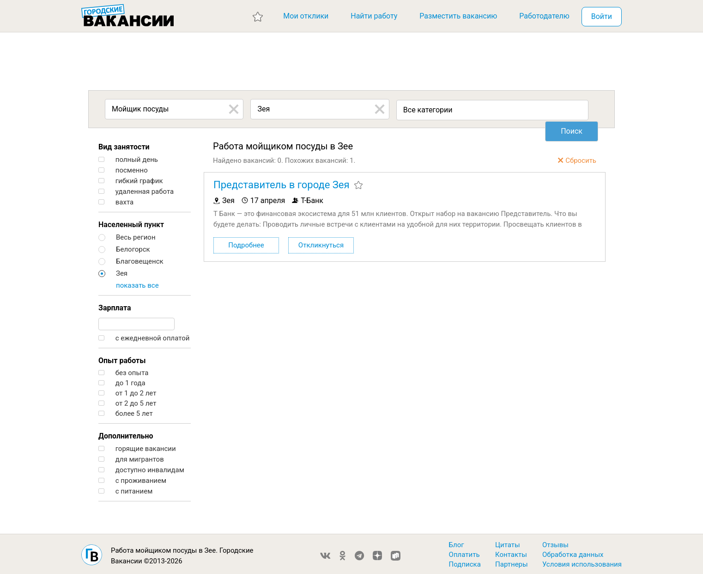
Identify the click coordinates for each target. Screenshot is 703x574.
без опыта (123, 370)
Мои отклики (305, 16)
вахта (115, 200)
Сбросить (580, 158)
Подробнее (246, 243)
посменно (123, 168)
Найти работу (374, 16)
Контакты (511, 552)
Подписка (465, 562)
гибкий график (130, 178)
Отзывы (555, 542)
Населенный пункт (131, 222)
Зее (210, 548)
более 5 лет (125, 411)
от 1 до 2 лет (127, 391)
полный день (128, 157)
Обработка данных (573, 552)
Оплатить (464, 552)
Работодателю (544, 16)
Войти (601, 16)
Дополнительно (125, 433)
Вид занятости (124, 144)
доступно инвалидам (141, 467)
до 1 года (121, 380)
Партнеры (511, 562)
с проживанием (132, 478)
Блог (456, 542)
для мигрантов (131, 457)
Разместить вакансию (458, 16)
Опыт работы (121, 358)
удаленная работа (136, 189)
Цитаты (507, 542)
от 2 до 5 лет (127, 401)
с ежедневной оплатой (143, 336)
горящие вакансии (137, 446)
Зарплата (114, 305)
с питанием (125, 489)
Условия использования (582, 562)
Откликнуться (321, 243)
